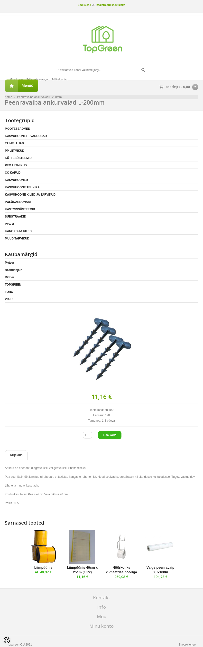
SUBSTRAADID (15, 216)
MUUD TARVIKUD (17, 238)
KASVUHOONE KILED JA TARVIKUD (30, 194)
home (8, 97)
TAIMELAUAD (14, 143)
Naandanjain (13, 270)
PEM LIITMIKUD (16, 165)
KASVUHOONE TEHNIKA (22, 187)
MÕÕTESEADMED (17, 128)
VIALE (9, 299)
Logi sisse (84, 4)
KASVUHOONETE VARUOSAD (26, 136)
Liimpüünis (43, 567)
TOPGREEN (13, 284)
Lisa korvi (110, 435)
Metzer (9, 262)
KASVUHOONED (16, 180)
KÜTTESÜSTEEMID (18, 158)
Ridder (9, 277)
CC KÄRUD (12, 172)
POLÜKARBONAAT (18, 202)
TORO (9, 292)
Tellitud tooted (60, 79)
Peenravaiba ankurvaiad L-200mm (39, 97)
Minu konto (16, 79)
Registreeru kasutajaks (110, 4)
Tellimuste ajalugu (37, 79)
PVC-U (9, 224)
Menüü (27, 85)
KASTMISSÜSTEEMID (20, 209)
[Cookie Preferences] (6, 640)
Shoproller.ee (187, 644)
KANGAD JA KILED (18, 231)
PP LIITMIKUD (14, 150)
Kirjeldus (16, 455)
